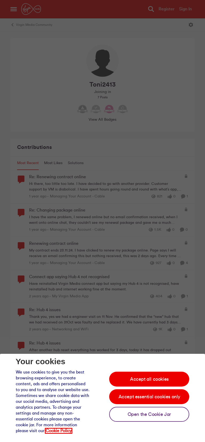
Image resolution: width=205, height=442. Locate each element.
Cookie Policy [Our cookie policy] (59, 431)
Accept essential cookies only (149, 396)
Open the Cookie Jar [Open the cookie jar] (149, 414)
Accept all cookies (149, 379)
